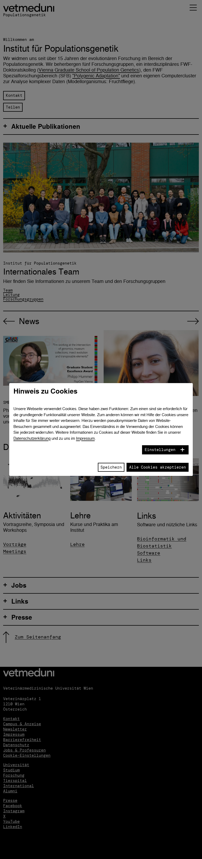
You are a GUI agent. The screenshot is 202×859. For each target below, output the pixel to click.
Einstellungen (160, 449)
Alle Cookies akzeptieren (157, 467)
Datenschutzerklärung (31, 438)
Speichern (111, 467)
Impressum (85, 438)
